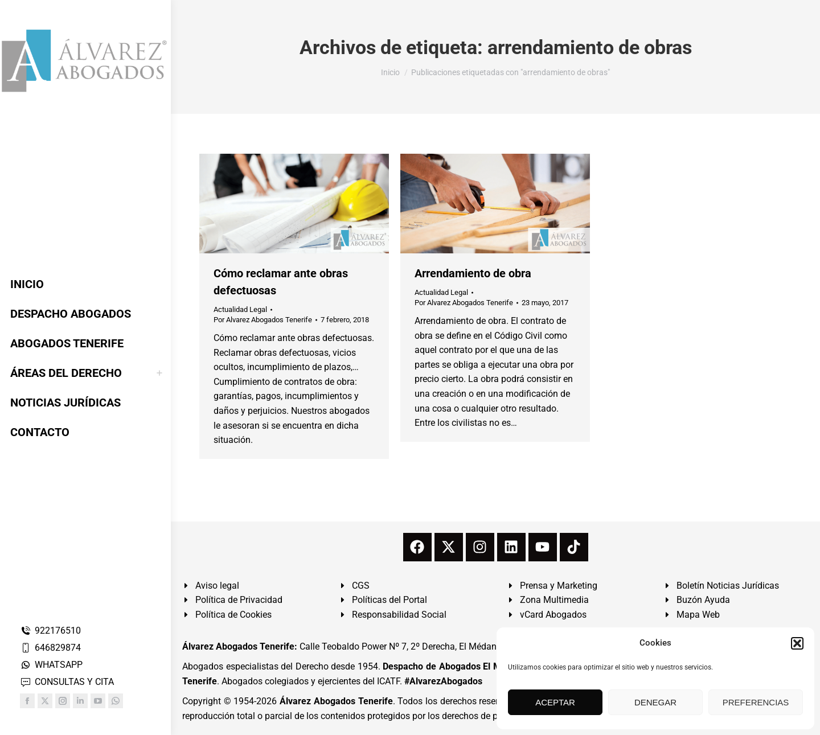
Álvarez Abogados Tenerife (336, 701)
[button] (797, 643)
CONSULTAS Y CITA (67, 681)
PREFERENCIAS (756, 702)
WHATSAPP (51, 664)
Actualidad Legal (240, 309)
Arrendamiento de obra (473, 273)
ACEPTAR (555, 702)
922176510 (50, 630)
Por (263, 319)
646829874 (50, 647)
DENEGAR (655, 702)
